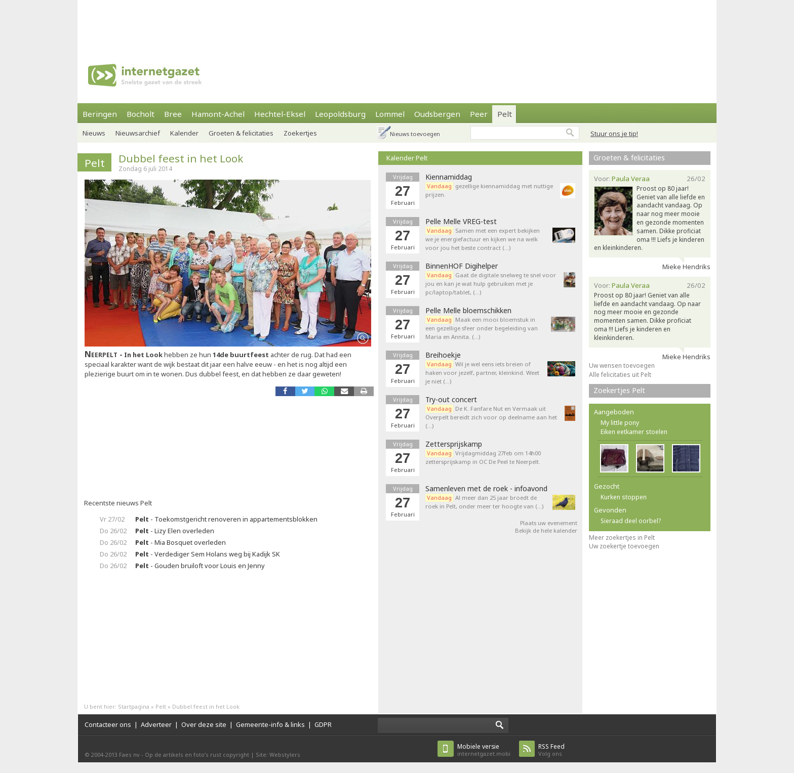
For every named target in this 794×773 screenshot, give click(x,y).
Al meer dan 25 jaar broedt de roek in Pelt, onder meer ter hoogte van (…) (484, 502)
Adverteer (156, 724)
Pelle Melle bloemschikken (468, 310)
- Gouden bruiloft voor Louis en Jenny (200, 565)
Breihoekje (443, 355)
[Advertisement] (397, 23)
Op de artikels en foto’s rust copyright (197, 754)
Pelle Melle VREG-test (461, 221)
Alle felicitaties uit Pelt (620, 374)
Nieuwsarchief (137, 133)
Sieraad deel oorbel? (631, 521)
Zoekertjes (300, 133)
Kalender (184, 133)
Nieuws (94, 133)
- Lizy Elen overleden (174, 530)
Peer (479, 114)
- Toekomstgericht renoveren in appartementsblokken (226, 519)
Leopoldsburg (340, 114)
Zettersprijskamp (453, 444)
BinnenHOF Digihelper (461, 266)
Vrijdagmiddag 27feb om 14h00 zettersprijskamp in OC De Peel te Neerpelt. (483, 457)
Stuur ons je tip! (614, 133)
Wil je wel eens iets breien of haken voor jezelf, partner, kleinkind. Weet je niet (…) (482, 372)
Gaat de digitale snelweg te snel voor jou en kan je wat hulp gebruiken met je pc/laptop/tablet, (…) (490, 283)
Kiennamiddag (448, 177)
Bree (173, 114)
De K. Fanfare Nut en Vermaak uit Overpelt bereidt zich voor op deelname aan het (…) (491, 417)
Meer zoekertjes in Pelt (622, 537)
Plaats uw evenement (548, 523)
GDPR (323, 724)
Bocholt (140, 114)
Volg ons (551, 750)
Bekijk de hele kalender (546, 530)
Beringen (100, 114)
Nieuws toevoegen (415, 134)
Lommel (390, 114)
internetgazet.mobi (483, 750)
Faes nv (129, 754)
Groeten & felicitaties (241, 133)
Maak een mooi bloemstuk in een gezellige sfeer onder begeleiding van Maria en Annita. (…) (481, 328)
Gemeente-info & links (270, 724)
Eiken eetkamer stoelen (634, 431)
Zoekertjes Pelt (619, 390)
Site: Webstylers (278, 754)
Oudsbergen (437, 114)
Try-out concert (451, 399)
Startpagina (133, 706)
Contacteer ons (108, 724)
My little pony (620, 422)
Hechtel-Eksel (279, 114)
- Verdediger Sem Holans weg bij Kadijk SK (207, 554)
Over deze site (203, 724)
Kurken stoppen (624, 497)
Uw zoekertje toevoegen (624, 546)
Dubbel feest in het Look (180, 158)
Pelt (504, 114)
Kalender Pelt (406, 157)
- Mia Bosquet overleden (180, 542)
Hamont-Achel (218, 114)
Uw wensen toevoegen (622, 365)
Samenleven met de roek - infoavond (486, 488)
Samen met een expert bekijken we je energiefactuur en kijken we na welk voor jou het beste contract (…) (482, 239)
